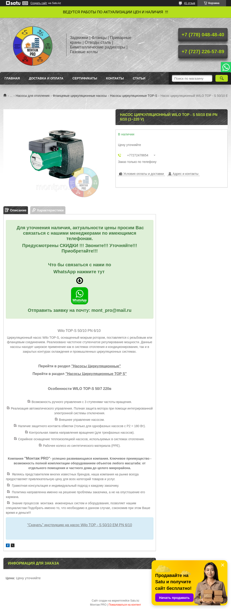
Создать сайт (38, 3)
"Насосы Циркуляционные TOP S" (96, 374)
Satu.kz (134, 600)
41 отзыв (189, 3)
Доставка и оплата (46, 78)
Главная (12, 78)
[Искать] (221, 78)
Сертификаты (84, 78)
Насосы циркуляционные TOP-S (133, 95)
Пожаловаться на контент (125, 604)
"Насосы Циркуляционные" (96, 366)
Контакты (115, 78)
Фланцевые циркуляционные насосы (80, 95)
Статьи (139, 78)
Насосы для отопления (33, 95)
